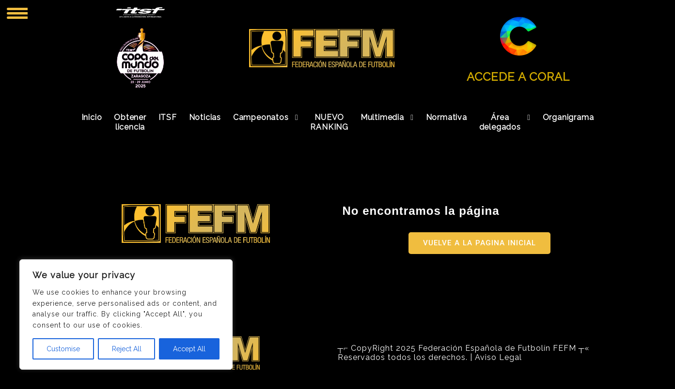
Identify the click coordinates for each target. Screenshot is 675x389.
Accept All (189, 349)
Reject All (126, 349)
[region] (126, 314)
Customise (63, 349)
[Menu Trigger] (17, 13)
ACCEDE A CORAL (518, 77)
